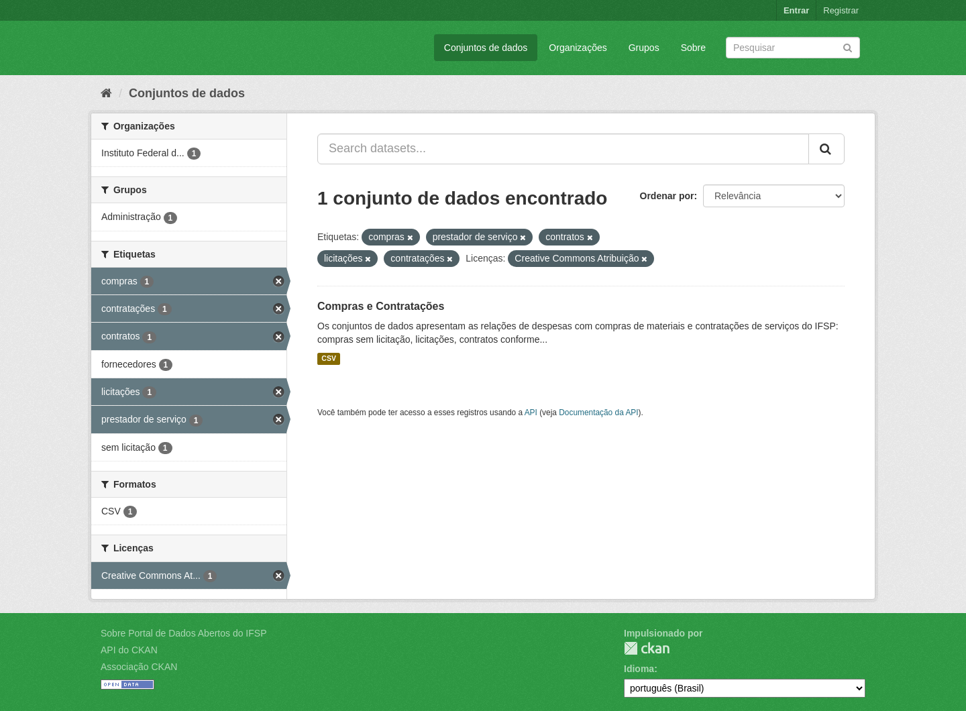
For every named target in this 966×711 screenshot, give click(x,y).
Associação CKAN (139, 666)
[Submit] (847, 46)
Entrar (796, 10)
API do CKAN (129, 650)
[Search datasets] (793, 47)
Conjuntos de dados (486, 47)
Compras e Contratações (380, 306)
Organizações (577, 47)
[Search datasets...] (563, 148)
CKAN (646, 648)
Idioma (639, 668)
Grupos (644, 47)
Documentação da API (598, 412)
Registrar (841, 10)
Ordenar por (667, 195)
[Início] (106, 93)
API (531, 412)
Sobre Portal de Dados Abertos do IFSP (183, 633)
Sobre (693, 47)
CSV (328, 359)
